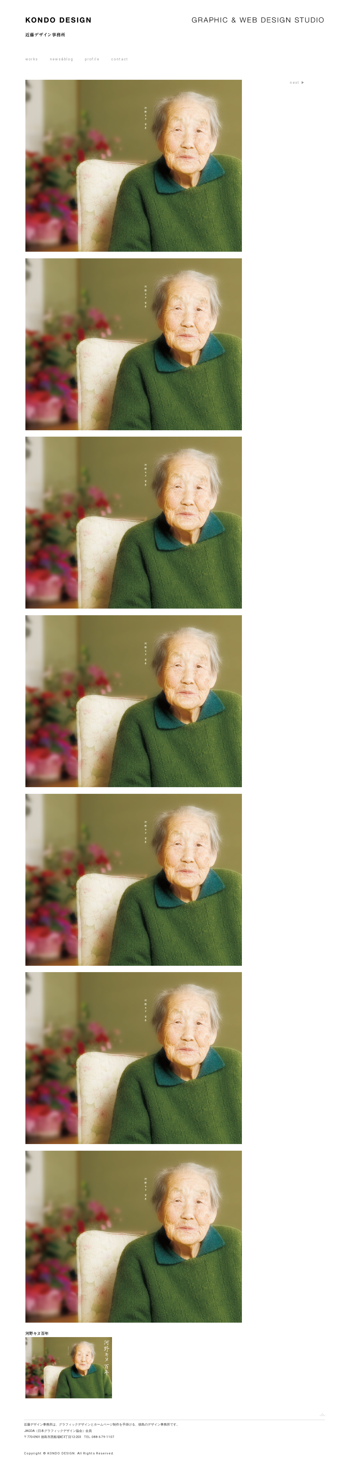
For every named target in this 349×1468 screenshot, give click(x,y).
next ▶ (297, 83)
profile (92, 59)
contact (119, 59)
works (31, 59)
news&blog (62, 59)
